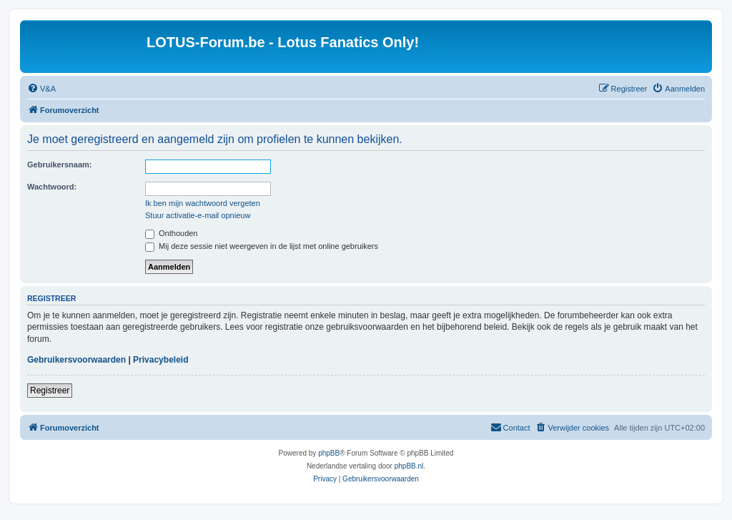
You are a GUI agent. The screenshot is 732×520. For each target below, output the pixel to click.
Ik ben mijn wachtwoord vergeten (202, 203)
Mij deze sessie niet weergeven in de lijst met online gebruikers (261, 246)
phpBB (329, 453)
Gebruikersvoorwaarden (76, 360)
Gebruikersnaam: (59, 164)
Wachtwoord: (51, 186)
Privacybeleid (160, 360)
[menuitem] (41, 88)
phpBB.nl (409, 466)
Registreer (49, 391)
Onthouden (171, 233)
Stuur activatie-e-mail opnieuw (197, 215)
